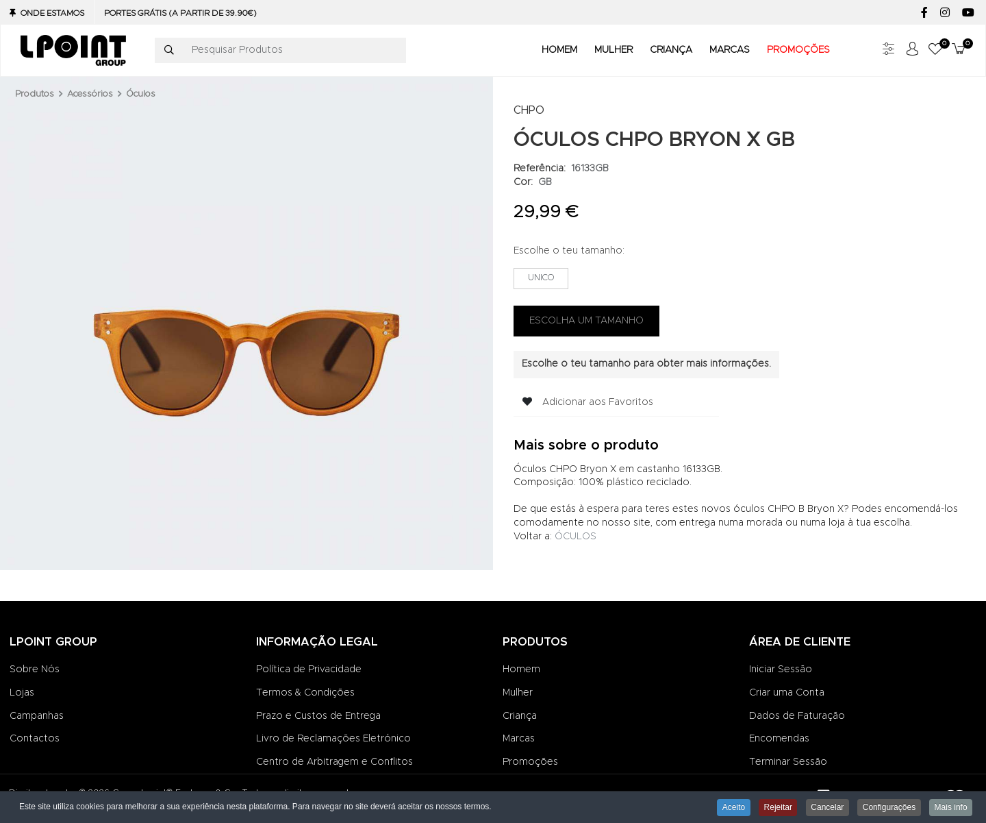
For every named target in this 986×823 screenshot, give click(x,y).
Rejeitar (773, 808)
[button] (935, 50)
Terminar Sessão (788, 762)
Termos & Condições (305, 693)
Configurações (887, 808)
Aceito (727, 808)
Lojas (22, 693)
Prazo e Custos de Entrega (318, 716)
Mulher (518, 693)
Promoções (530, 762)
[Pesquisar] (169, 51)
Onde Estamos (52, 13)
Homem (521, 669)
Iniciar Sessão (780, 669)
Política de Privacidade (309, 669)
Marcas (519, 739)
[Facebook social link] (924, 13)
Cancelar (824, 808)
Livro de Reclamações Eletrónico (333, 739)
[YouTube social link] (967, 13)
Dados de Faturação (797, 716)
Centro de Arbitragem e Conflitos (334, 762)
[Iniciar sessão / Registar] (912, 50)
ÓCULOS (575, 536)
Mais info (950, 808)
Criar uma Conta (786, 693)
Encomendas (779, 739)
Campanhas (37, 716)
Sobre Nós (35, 669)
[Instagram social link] (944, 13)
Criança (520, 716)
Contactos (35, 739)
